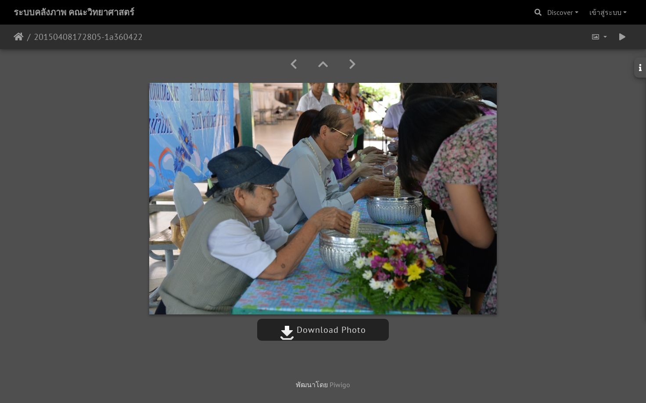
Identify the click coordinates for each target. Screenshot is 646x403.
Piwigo (340, 384)
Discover (560, 12)
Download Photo (323, 329)
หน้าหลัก (19, 36)
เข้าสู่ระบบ (605, 12)
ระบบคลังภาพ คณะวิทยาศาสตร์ (74, 12)
